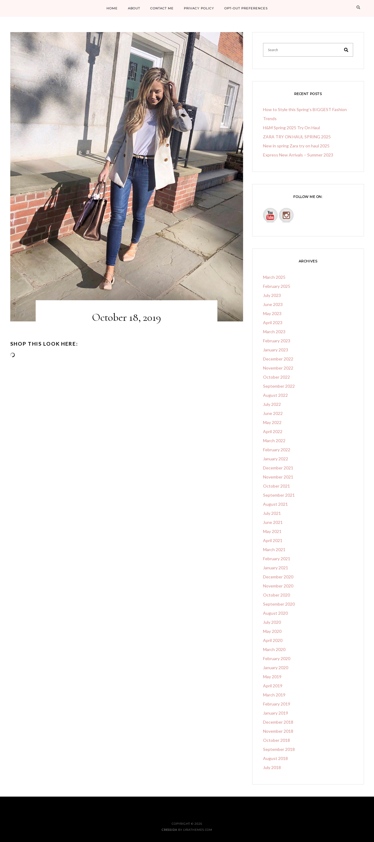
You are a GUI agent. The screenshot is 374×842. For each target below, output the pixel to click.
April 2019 (272, 685)
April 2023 (272, 322)
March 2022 (274, 440)
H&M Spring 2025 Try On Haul (291, 127)
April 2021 (272, 540)
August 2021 (275, 504)
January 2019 (275, 712)
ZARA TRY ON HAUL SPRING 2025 (297, 136)
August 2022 (275, 395)
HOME (112, 8)
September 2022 (279, 386)
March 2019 (274, 694)
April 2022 (272, 431)
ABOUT (134, 8)
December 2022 (278, 358)
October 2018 (276, 740)
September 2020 (279, 604)
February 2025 (276, 286)
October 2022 (276, 377)
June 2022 (273, 413)
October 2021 (276, 485)
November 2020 (278, 585)
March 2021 (274, 549)
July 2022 (272, 404)
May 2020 (272, 631)
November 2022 (278, 367)
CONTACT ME (162, 8)
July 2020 (272, 622)
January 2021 (275, 567)
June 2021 (273, 522)
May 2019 (272, 676)
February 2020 (276, 658)
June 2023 (273, 304)
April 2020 (272, 640)
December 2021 (278, 467)
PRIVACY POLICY (199, 8)
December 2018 (278, 722)
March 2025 (274, 277)
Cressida (169, 829)
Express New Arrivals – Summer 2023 (298, 154)
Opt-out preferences (246, 8)
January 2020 (275, 667)
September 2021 (279, 495)
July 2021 (272, 513)
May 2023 (272, 313)
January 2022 (275, 458)
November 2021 (278, 476)
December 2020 (278, 576)
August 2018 (275, 758)
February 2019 (276, 703)
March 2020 (274, 649)
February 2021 (276, 558)
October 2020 (276, 594)
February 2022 (276, 449)
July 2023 (272, 295)
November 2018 (278, 731)
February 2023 (276, 340)
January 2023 (275, 349)
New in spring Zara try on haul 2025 (296, 145)
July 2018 (272, 767)
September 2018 (279, 749)
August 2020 (275, 613)
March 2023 (274, 331)
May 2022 (272, 422)
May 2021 (272, 531)
